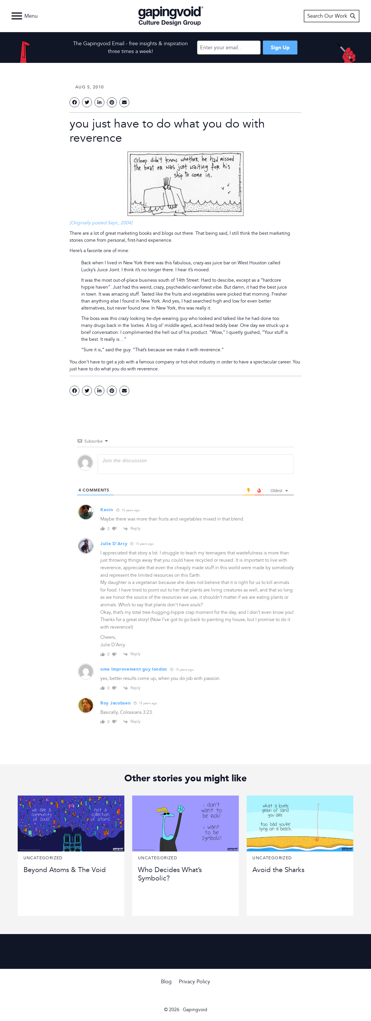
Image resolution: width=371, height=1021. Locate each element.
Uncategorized (43, 858)
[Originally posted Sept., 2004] (101, 223)
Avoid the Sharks (278, 870)
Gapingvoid (170, 16)
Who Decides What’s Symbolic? (170, 874)
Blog (166, 981)
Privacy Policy (194, 981)
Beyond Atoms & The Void (64, 870)
